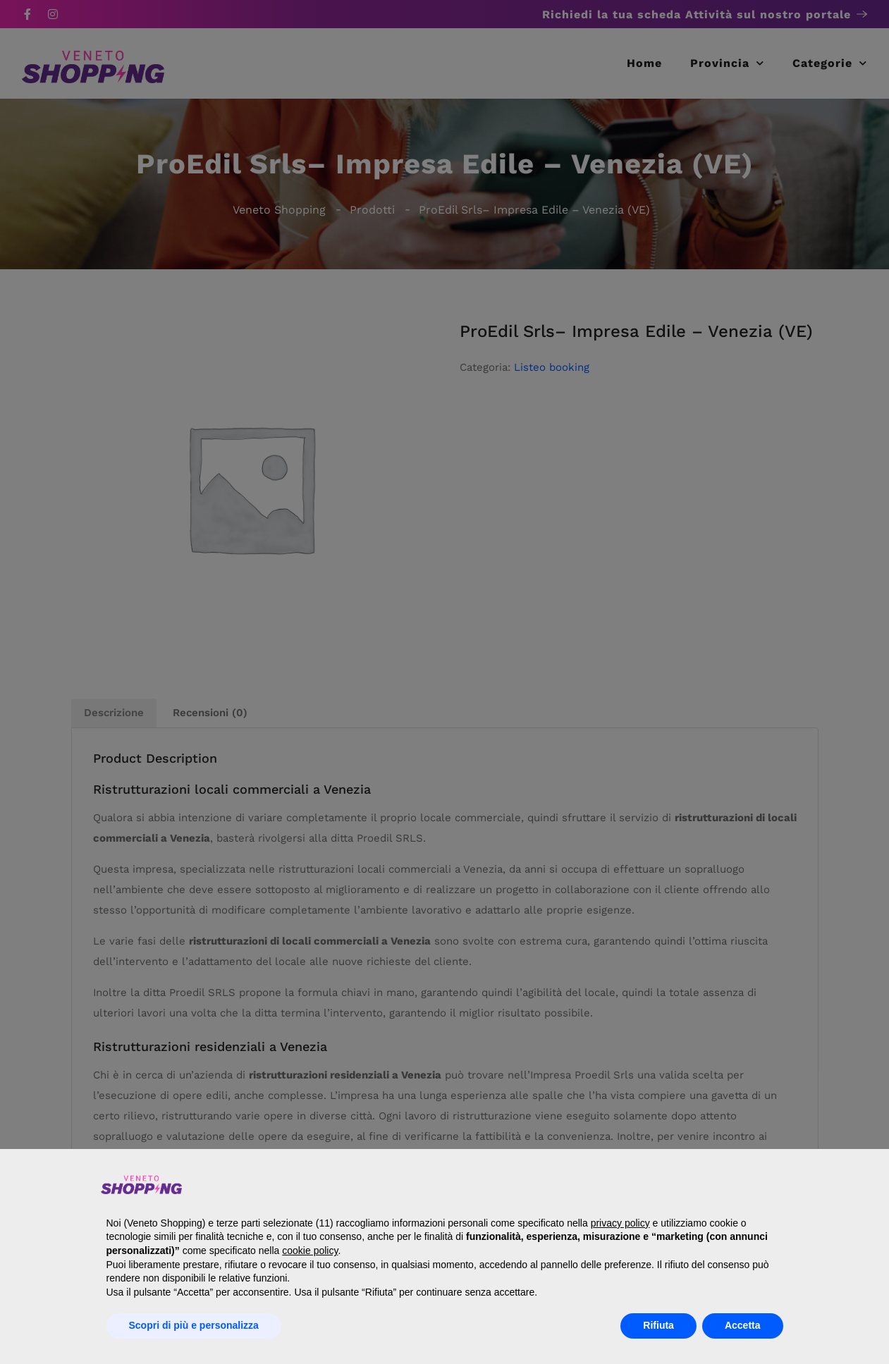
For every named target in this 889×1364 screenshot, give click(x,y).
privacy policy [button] (620, 1223)
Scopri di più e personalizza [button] (194, 1325)
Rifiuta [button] (658, 1325)
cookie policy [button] (310, 1250)
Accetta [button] (743, 1325)
